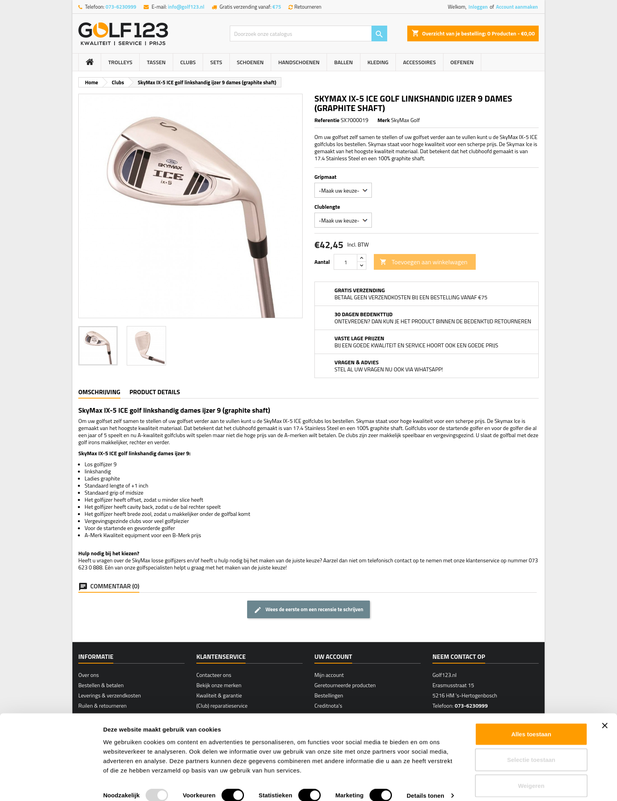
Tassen (156, 62)
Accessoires (419, 62)
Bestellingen (328, 695)
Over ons (88, 675)
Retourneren (307, 7)
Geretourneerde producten (345, 685)
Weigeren (531, 775)
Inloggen (478, 7)
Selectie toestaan (531, 749)
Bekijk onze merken (218, 685)
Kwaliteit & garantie (219, 695)
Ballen (343, 62)
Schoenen (250, 62)
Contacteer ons (213, 675)
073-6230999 (120, 7)
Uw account (333, 656)
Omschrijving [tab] (99, 392)
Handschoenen (299, 62)
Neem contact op (458, 656)
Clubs (188, 62)
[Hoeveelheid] (345, 262)
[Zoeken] (308, 33)
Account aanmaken (517, 7)
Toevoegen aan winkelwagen (423, 262)
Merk (383, 120)
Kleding (378, 62)
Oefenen (462, 62)
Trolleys (120, 62)
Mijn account (329, 675)
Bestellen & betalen (101, 685)
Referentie (327, 120)
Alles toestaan (531, 723)
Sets (216, 62)
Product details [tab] (154, 392)
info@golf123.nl (186, 7)
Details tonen (425, 785)
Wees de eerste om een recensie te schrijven (308, 609)
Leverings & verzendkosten (109, 695)
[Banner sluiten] (605, 715)
